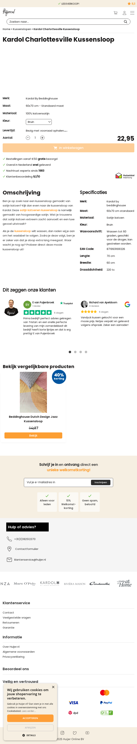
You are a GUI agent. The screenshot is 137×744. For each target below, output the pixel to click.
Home (6, 29)
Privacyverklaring (13, 657)
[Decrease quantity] (28, 138)
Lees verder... (29, 711)
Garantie (8, 627)
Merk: (6, 98)
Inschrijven (101, 482)
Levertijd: (9, 130)
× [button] (53, 687)
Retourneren (11, 622)
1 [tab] (70, 353)
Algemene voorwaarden (19, 652)
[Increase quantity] (42, 138)
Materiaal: (10, 113)
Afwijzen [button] (30, 727)
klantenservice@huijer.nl (26, 559)
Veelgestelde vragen (17, 617)
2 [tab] (75, 353)
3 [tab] (80, 353)
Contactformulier (26, 549)
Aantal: (8, 138)
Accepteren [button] (30, 718)
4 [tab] (86, 353)
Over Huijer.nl (11, 647)
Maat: (7, 106)
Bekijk (33, 435)
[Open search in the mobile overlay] (68, 22)
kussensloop (22, 231)
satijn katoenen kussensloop (39, 210)
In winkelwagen (68, 148)
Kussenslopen (22, 29)
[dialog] (30, 711)
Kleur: (6, 121)
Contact (8, 612)
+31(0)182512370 (20, 539)
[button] (30, 735)
